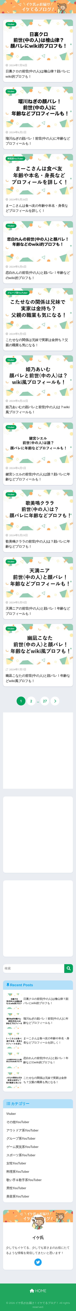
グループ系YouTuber (18, 292)
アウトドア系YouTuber (22, 1130)
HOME (38, 1290)
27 (45, 701)
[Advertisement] (38, 750)
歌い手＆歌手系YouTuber (24, 1180)
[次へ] (55, 701)
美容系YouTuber (17, 1196)
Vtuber (11, 24)
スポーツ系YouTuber (20, 1155)
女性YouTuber (16, 1163)
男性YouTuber (16, 1188)
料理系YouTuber (15, 158)
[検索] (68, 968)
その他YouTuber (17, 1122)
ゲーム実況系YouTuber (22, 1147)
